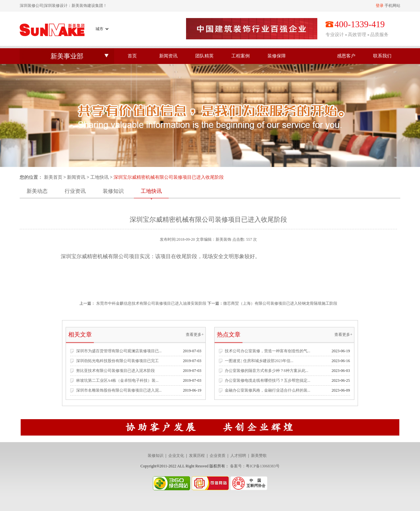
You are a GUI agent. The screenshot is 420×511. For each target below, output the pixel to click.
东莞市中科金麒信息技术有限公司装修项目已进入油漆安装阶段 (151, 303)
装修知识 (113, 191)
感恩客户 (346, 55)
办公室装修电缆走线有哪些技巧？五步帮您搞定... (267, 380)
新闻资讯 (168, 55)
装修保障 (276, 55)
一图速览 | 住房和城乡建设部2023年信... (259, 360)
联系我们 (382, 55)
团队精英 (204, 55)
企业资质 (217, 455)
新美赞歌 (259, 455)
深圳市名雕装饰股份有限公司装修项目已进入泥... (119, 390)
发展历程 (197, 455)
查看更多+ (195, 334)
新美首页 (53, 177)
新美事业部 (67, 56)
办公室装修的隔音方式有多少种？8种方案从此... (266, 370)
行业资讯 (75, 191)
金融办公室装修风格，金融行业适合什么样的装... (267, 390)
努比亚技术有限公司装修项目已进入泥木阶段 (115, 370)
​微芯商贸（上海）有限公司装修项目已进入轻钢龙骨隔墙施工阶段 (280, 303)
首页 (132, 55)
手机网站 (392, 5)
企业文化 (176, 455)
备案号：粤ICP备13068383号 (255, 466)
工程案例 (240, 55)
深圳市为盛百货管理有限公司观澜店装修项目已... (119, 351)
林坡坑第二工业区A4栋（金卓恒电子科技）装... (117, 380)
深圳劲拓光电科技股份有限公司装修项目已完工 (117, 360)
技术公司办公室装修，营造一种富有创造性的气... (267, 351)
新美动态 (37, 191)
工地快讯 (99, 177)
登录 (380, 5)
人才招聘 (238, 455)
